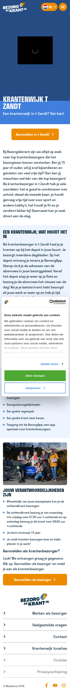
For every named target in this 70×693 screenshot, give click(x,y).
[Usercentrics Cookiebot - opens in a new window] (50, 302)
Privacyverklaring (52, 671)
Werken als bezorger (49, 613)
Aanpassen (35, 387)
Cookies (60, 660)
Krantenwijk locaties (49, 648)
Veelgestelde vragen (49, 625)
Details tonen (49, 363)
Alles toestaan (35, 375)
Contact (60, 636)
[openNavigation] (63, 7)
